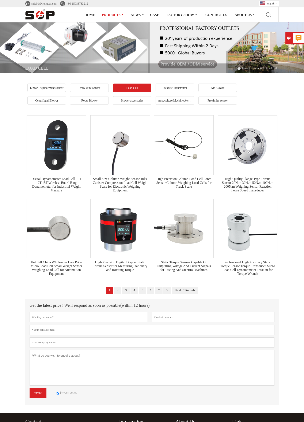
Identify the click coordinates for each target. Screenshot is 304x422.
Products (113, 15)
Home (89, 15)
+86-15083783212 (77, 3)
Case (154, 15)
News (137, 15)
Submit (38, 393)
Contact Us (216, 15)
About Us (245, 15)
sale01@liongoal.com (44, 3)
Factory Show (182, 15)
